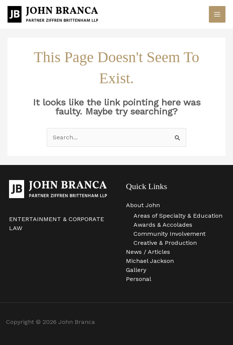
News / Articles (148, 251)
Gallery (136, 269)
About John (143, 205)
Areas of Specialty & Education (177, 215)
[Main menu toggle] (217, 14)
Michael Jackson (150, 260)
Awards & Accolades (162, 224)
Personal (138, 278)
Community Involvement (169, 233)
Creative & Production (165, 242)
